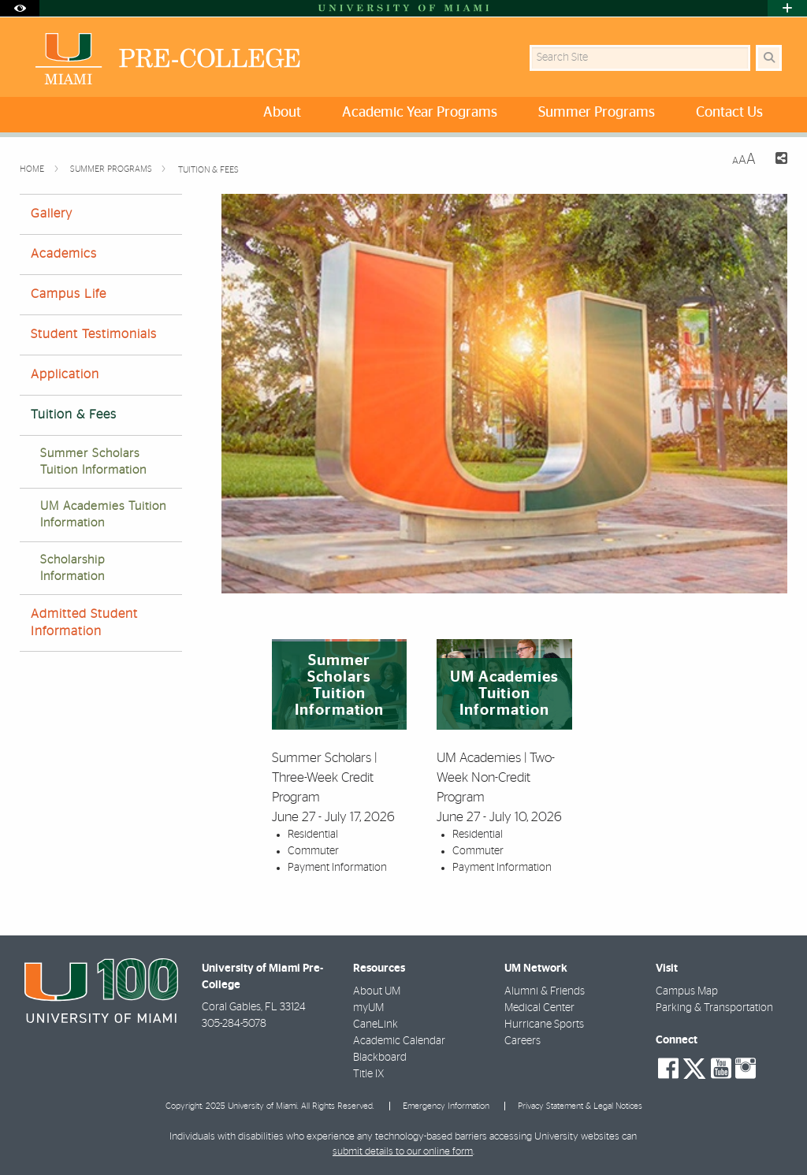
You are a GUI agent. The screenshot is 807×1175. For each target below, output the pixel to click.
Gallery (52, 213)
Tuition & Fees (208, 169)
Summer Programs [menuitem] (596, 113)
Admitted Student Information (84, 622)
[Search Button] (769, 58)
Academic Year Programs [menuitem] (419, 113)
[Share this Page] (777, 160)
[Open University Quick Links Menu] (787, 8)
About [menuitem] (282, 113)
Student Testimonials (94, 334)
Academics (64, 253)
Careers (522, 1041)
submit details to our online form (403, 1152)
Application (65, 374)
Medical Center (539, 1007)
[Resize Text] (744, 159)
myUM (368, 1007)
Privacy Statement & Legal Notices (580, 1106)
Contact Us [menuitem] (729, 113)
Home (33, 169)
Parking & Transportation (714, 1007)
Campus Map (687, 991)
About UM (376, 991)
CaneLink (375, 1024)
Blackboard (380, 1057)
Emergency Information (446, 1106)
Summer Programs (112, 169)
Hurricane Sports (544, 1024)
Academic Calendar (399, 1041)
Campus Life (68, 294)
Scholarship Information (72, 568)
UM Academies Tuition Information (103, 514)
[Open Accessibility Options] (19, 8)
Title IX (368, 1074)
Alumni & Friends (544, 991)
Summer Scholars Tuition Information (93, 462)
